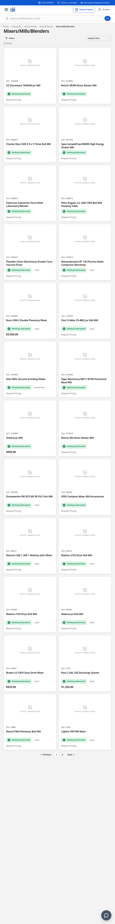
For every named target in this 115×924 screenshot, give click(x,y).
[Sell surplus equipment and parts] (95, 2)
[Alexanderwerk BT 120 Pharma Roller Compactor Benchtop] (85, 252)
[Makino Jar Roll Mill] (85, 605)
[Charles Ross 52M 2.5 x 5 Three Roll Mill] (30, 135)
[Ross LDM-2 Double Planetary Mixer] (30, 311)
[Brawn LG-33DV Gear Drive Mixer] (30, 663)
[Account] (103, 10)
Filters (10, 38)
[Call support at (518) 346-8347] (46, 2)
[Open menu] (6, 9)
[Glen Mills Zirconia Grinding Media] (30, 370)
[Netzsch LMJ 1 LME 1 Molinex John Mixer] (30, 546)
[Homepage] (13, 9)
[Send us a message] (67, 2)
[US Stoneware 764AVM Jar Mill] (30, 76)
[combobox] (57, 18)
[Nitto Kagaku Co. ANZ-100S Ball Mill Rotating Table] (85, 193)
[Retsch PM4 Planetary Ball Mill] (30, 722)
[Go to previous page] (45, 754)
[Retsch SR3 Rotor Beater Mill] (85, 428)
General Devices (46, 26)
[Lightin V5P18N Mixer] (85, 722)
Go (107, 18)
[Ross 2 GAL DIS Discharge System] (85, 663)
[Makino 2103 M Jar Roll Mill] (85, 546)
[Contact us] (106, 915)
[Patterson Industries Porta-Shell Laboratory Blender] (30, 193)
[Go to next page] (71, 754)
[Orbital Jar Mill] (30, 428)
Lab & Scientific (30, 26)
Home (6, 26)
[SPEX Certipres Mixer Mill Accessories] (85, 487)
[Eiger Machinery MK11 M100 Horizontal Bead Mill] (85, 370)
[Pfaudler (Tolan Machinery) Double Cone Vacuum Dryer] (30, 252)
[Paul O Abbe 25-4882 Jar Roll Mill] (85, 311)
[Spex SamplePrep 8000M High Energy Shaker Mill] (85, 135)
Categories (16, 26)
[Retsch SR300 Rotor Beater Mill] (85, 76)
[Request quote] (84, 10)
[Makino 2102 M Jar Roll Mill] (30, 605)
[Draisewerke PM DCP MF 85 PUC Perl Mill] (30, 487)
